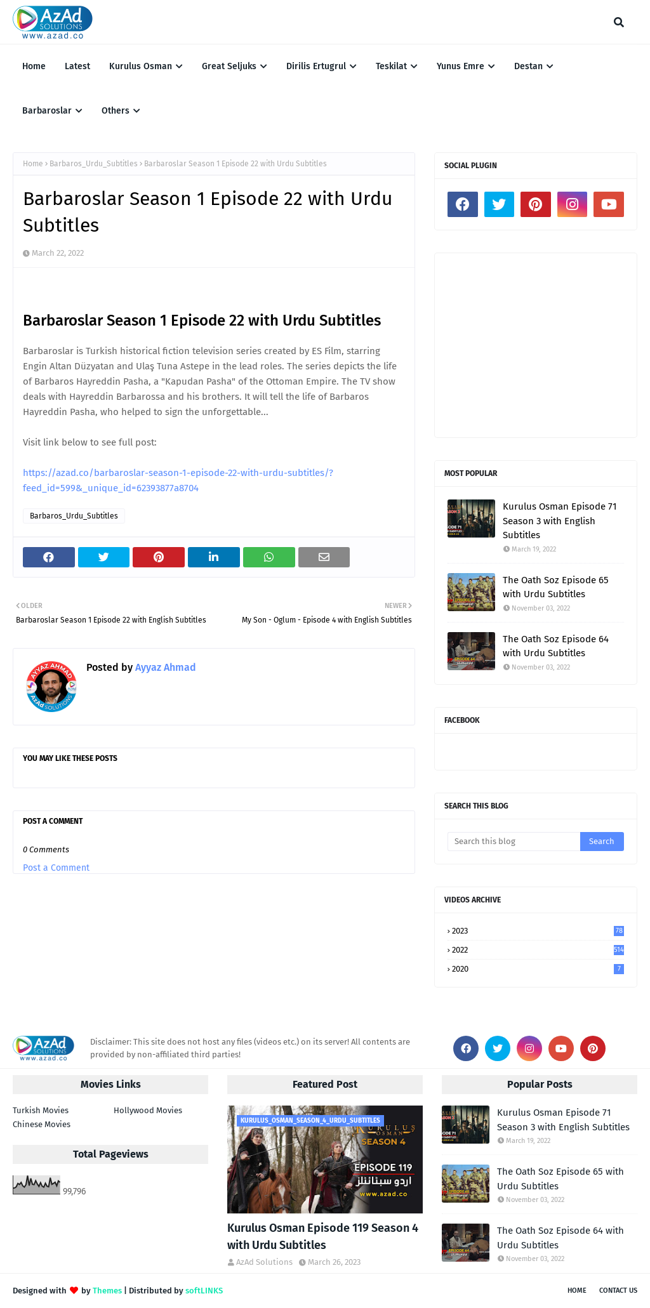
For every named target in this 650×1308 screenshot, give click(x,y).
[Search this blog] (514, 841)
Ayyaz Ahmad (164, 667)
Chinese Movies (41, 1124)
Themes (107, 1290)
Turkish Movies (41, 1110)
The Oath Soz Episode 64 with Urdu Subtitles (556, 646)
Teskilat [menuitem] (391, 66)
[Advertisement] (536, 345)
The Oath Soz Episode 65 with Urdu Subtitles (556, 587)
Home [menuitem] (34, 66)
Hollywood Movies (148, 1110)
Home (33, 163)
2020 (538, 969)
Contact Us (618, 1290)
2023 (538, 930)
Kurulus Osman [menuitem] (140, 66)
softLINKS (204, 1290)
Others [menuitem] (115, 110)
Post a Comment (56, 867)
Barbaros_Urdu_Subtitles (94, 163)
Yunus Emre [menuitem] (460, 66)
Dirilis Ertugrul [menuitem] (316, 66)
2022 (538, 950)
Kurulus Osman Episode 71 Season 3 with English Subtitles (560, 521)
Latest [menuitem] (77, 66)
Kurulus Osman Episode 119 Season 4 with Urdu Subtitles (322, 1236)
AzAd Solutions (264, 1262)
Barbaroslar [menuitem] (47, 110)
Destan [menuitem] (528, 66)
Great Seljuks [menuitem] (229, 66)
